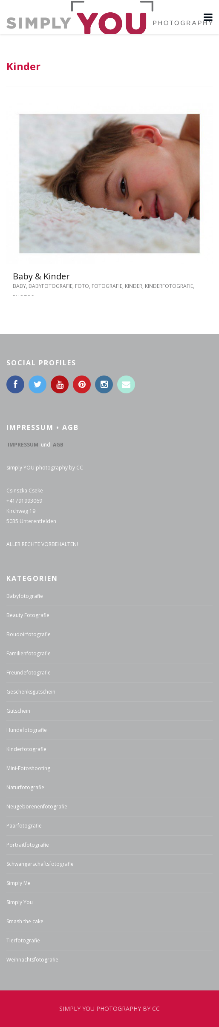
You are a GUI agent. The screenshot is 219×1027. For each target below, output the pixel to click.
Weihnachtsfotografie (32, 959)
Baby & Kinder (41, 276)
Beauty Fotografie (27, 615)
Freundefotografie (28, 672)
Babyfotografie (50, 286)
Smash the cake (24, 921)
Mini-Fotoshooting (28, 768)
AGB (58, 444)
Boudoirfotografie (28, 634)
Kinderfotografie (169, 286)
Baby (19, 286)
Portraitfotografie (27, 844)
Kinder (133, 286)
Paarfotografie (24, 825)
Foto (82, 286)
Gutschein (18, 710)
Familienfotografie (28, 653)
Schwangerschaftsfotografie (40, 864)
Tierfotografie (23, 940)
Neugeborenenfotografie (36, 806)
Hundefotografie (26, 730)
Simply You (19, 902)
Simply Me (18, 883)
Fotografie (107, 286)
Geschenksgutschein (30, 691)
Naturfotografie (25, 787)
